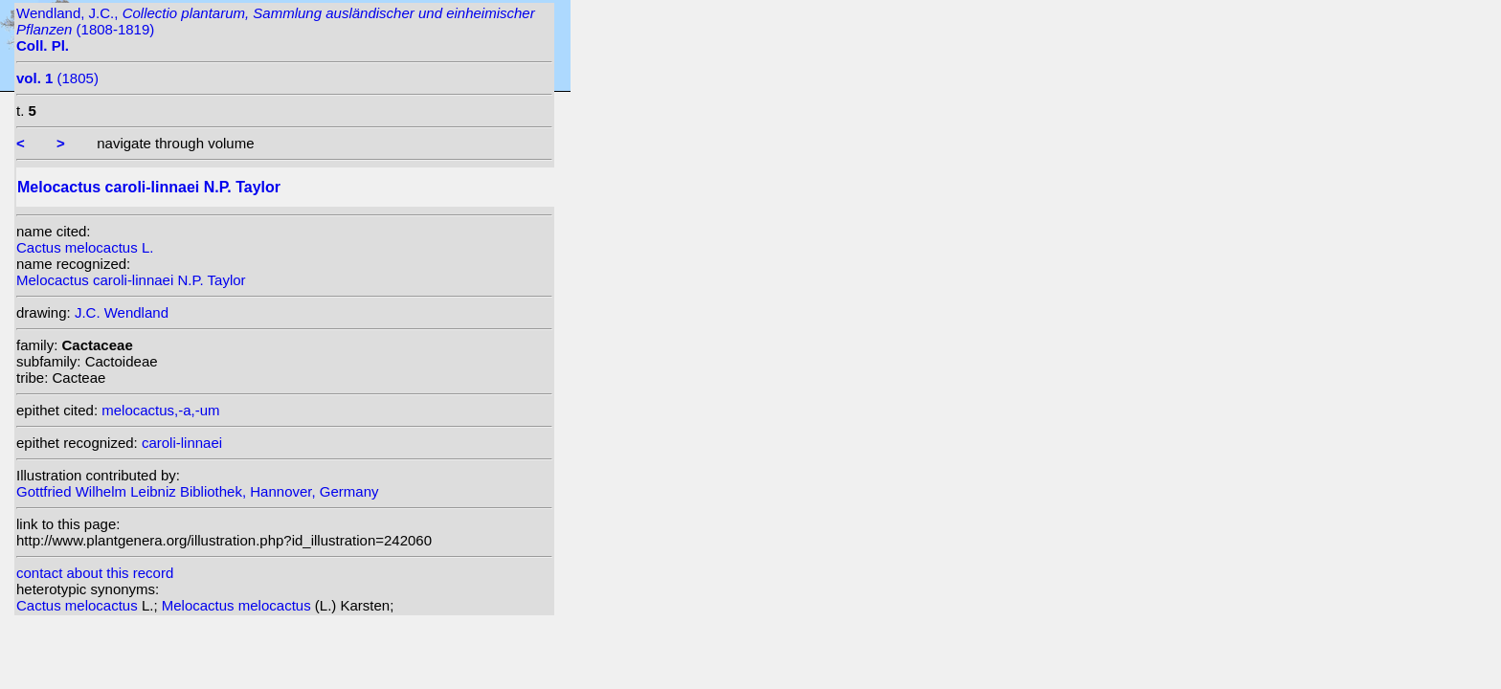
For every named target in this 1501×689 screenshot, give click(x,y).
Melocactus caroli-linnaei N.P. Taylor (131, 280)
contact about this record (94, 573)
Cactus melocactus (79, 605)
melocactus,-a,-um (160, 410)
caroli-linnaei (182, 442)
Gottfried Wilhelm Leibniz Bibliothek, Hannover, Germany (197, 491)
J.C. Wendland (121, 312)
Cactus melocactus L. (84, 247)
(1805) (57, 78)
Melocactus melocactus (238, 605)
